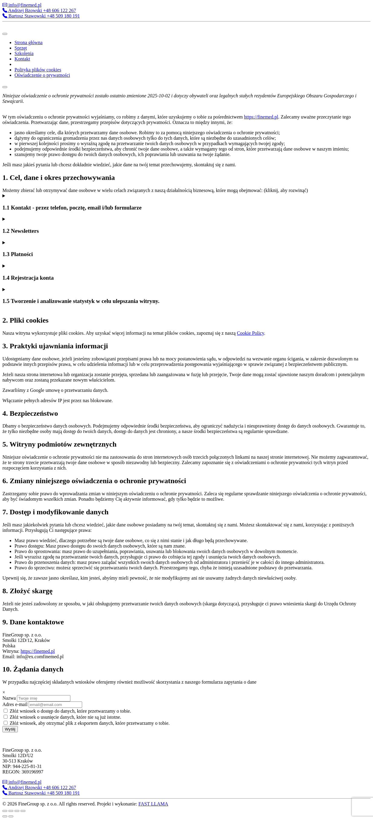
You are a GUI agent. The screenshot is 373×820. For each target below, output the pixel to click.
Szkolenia (24, 53)
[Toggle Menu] (4, 34)
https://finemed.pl (261, 116)
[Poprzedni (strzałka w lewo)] (4, 816)
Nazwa (9, 698)
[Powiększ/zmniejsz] (4, 811)
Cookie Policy (250, 333)
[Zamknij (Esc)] (23, 811)
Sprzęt (20, 47)
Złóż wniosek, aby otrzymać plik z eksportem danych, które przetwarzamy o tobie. (87, 723)
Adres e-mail (14, 704)
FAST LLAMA (153, 803)
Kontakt (22, 58)
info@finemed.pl (21, 5)
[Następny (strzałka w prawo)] (10, 816)
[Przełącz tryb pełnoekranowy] (10, 811)
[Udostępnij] (16, 811)
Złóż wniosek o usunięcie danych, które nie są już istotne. (62, 717)
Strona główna (28, 42)
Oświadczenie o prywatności (42, 75)
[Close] (4, 87)
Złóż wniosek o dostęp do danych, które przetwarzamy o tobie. (67, 711)
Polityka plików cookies (37, 69)
